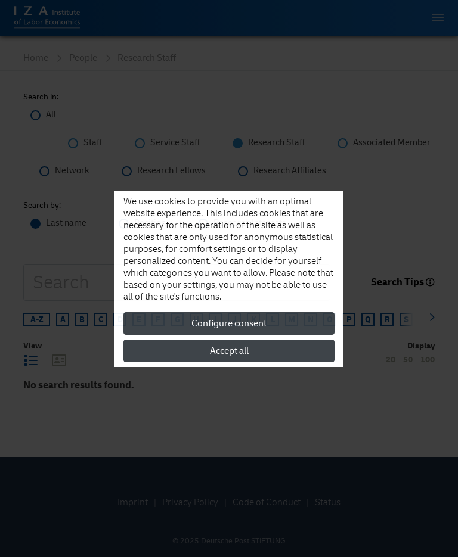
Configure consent (229, 323)
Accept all (229, 351)
